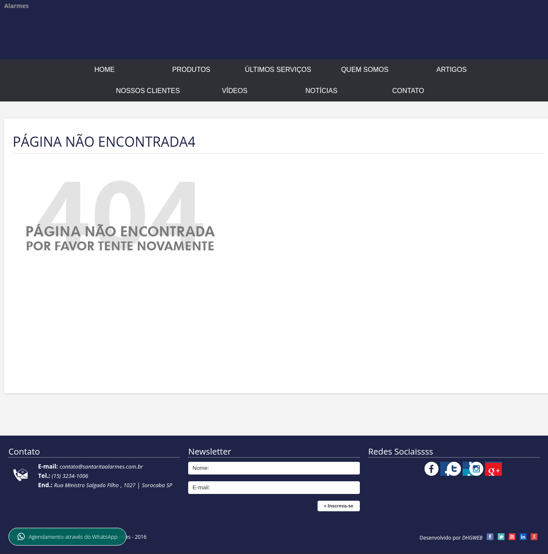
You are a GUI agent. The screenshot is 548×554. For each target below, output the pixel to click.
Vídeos (234, 90)
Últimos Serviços (278, 69)
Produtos (191, 69)
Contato (408, 90)
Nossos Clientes (148, 90)
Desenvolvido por (450, 537)
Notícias (321, 90)
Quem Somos (365, 69)
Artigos (451, 69)
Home (104, 69)
